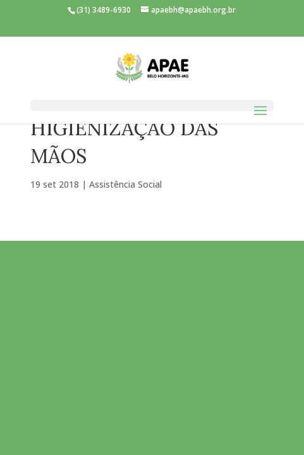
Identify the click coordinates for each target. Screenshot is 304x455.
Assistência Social (125, 184)
